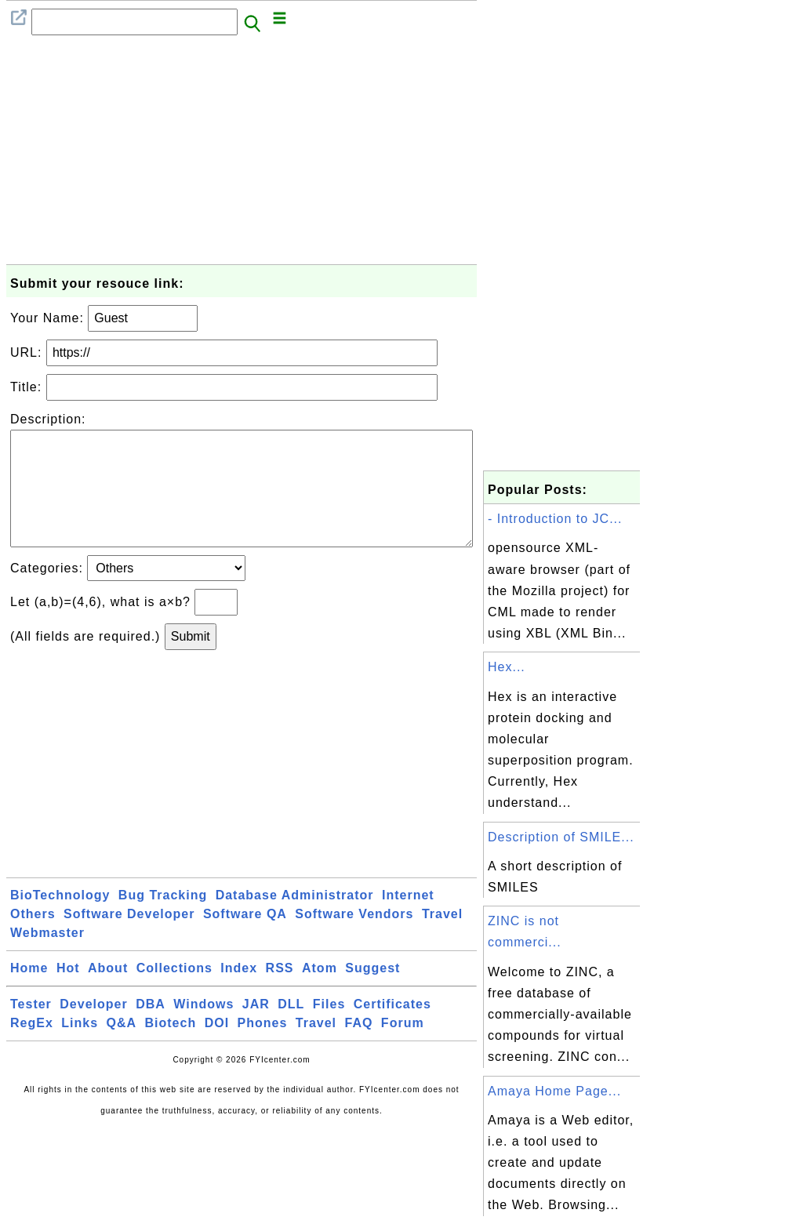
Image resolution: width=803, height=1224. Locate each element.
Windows (203, 1029)
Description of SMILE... (561, 837)
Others (33, 939)
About (108, 993)
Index (238, 993)
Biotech (171, 1048)
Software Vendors (354, 939)
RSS (280, 993)
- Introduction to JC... (555, 518)
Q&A (122, 1048)
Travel (442, 939)
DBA (150, 1029)
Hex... (506, 667)
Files (329, 1029)
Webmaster (47, 957)
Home (29, 993)
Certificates (392, 1029)
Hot (68, 993)
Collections (174, 993)
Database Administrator (295, 920)
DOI (217, 1048)
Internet (408, 920)
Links (79, 1048)
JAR (256, 1029)
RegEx (31, 1048)
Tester (31, 1029)
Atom (319, 993)
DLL (291, 1029)
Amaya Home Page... (554, 1091)
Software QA (245, 939)
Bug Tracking (162, 920)
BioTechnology (60, 920)
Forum (402, 1048)
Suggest (372, 993)
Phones (263, 1048)
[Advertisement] (241, 154)
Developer (93, 1029)
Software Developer (129, 939)
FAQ (359, 1048)
